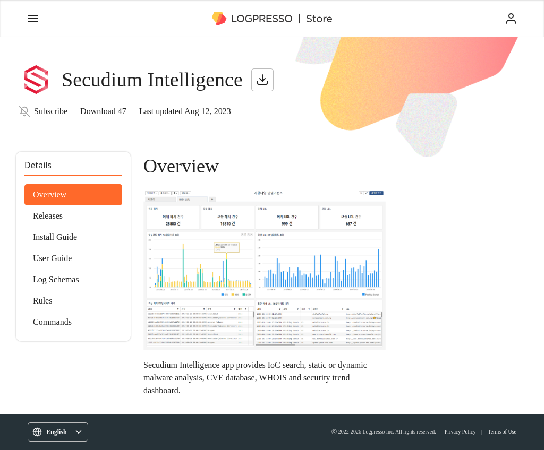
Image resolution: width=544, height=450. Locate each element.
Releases (48, 215)
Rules (42, 300)
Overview (49, 194)
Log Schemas (56, 279)
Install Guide (55, 236)
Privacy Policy (460, 432)
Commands (52, 321)
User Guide (52, 258)
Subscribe (50, 111)
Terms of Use (502, 432)
